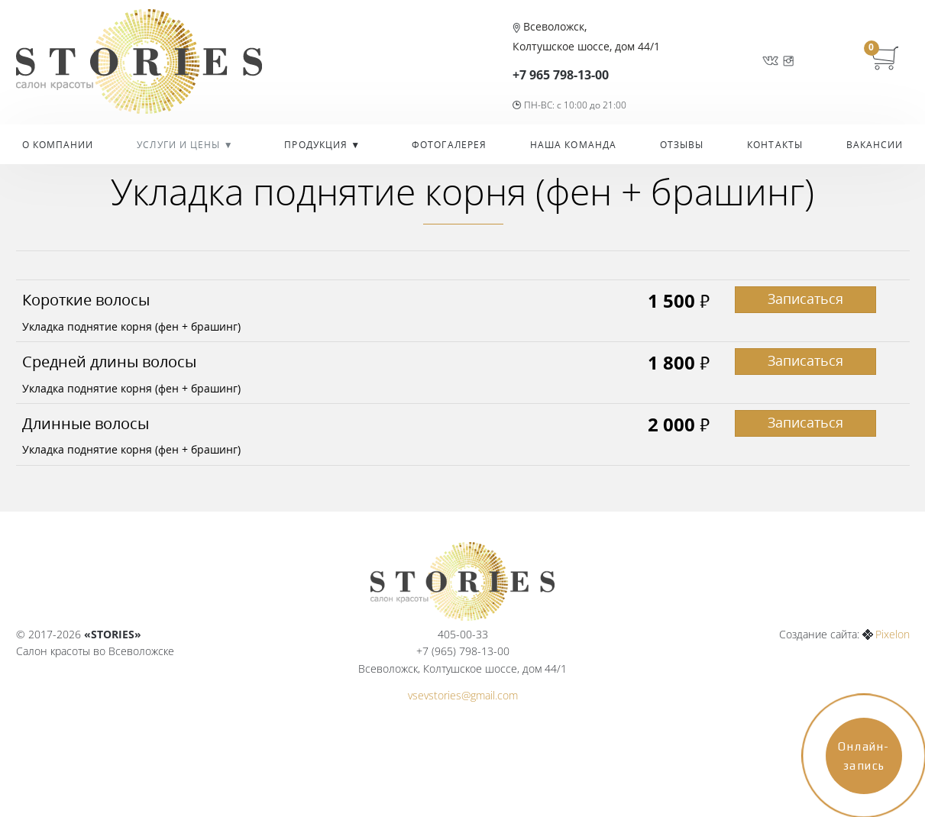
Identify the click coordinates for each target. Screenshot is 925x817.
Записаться (805, 298)
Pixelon (892, 634)
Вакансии (875, 144)
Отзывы (682, 144)
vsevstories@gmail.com (463, 695)
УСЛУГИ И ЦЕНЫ (180, 144)
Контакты (775, 144)
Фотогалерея (449, 144)
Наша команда (573, 144)
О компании (58, 144)
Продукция (317, 144)
